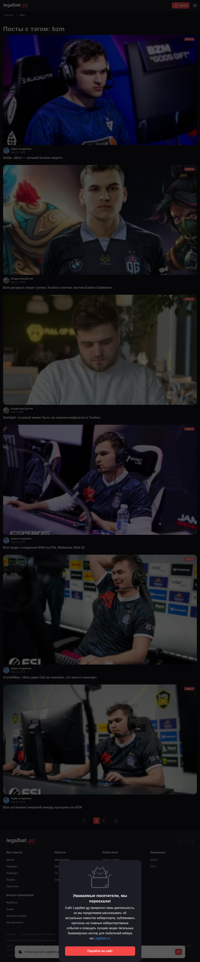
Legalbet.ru (102, 938)
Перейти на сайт (100, 951)
